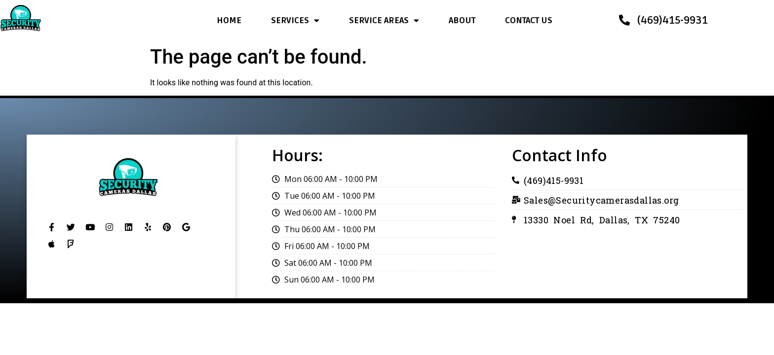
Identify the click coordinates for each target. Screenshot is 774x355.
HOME (229, 21)
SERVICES (295, 21)
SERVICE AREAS (384, 21)
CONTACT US (528, 21)
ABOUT (462, 21)
